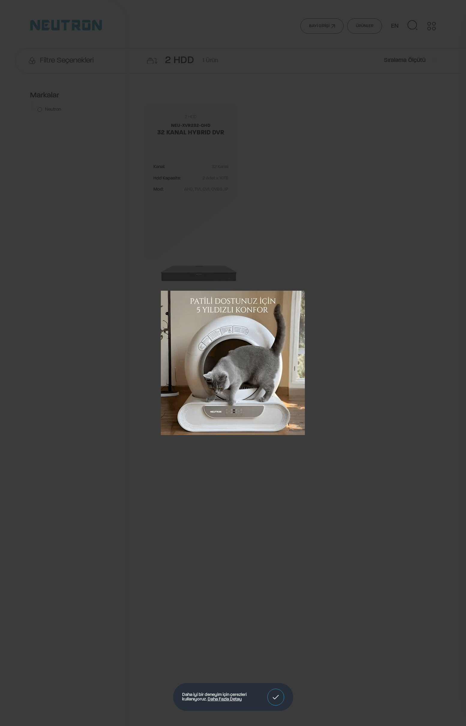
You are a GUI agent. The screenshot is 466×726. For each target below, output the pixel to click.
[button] (275, 697)
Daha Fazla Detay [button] (225, 699)
